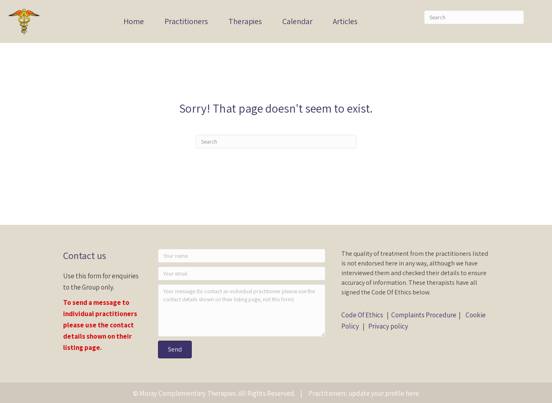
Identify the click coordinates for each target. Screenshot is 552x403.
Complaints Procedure (423, 314)
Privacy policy (388, 326)
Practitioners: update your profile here (363, 393)
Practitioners (186, 21)
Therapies (245, 21)
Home (133, 21)
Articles (345, 21)
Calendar (297, 21)
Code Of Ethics (362, 314)
